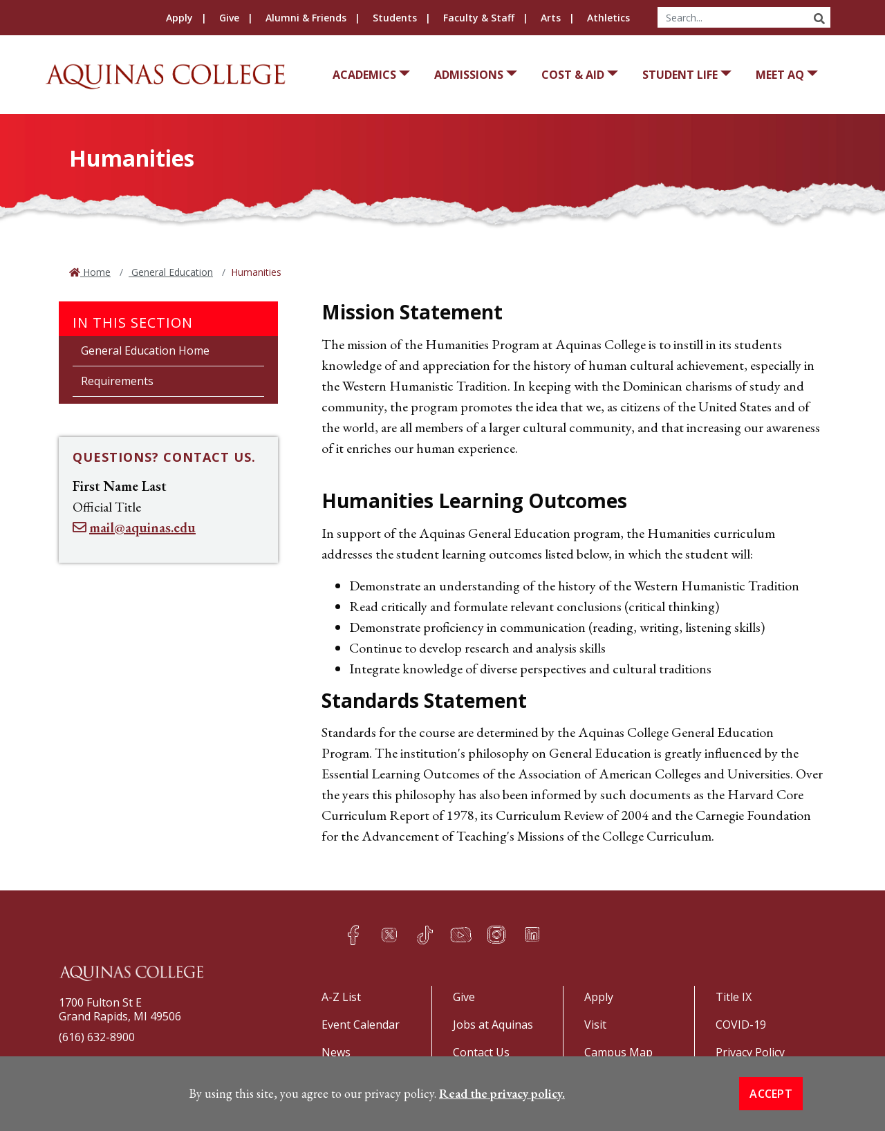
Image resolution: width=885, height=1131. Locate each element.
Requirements (117, 381)
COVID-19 (741, 1024)
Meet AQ (780, 74)
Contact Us (481, 1052)
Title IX (734, 996)
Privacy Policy (750, 1052)
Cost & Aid (572, 74)
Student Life (680, 74)
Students (395, 17)
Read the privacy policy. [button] (502, 1105)
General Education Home (145, 350)
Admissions (468, 74)
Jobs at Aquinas (493, 1024)
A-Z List (341, 996)
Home (95, 272)
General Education (171, 272)
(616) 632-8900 (97, 1037)
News (336, 1052)
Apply (179, 17)
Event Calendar (361, 1024)
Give (229, 17)
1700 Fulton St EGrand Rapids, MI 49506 (120, 1009)
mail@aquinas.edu (142, 527)
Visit (595, 1024)
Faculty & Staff (478, 17)
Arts (551, 17)
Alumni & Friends (306, 17)
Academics (364, 74)
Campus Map (618, 1052)
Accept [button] (770, 1105)
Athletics (608, 17)
